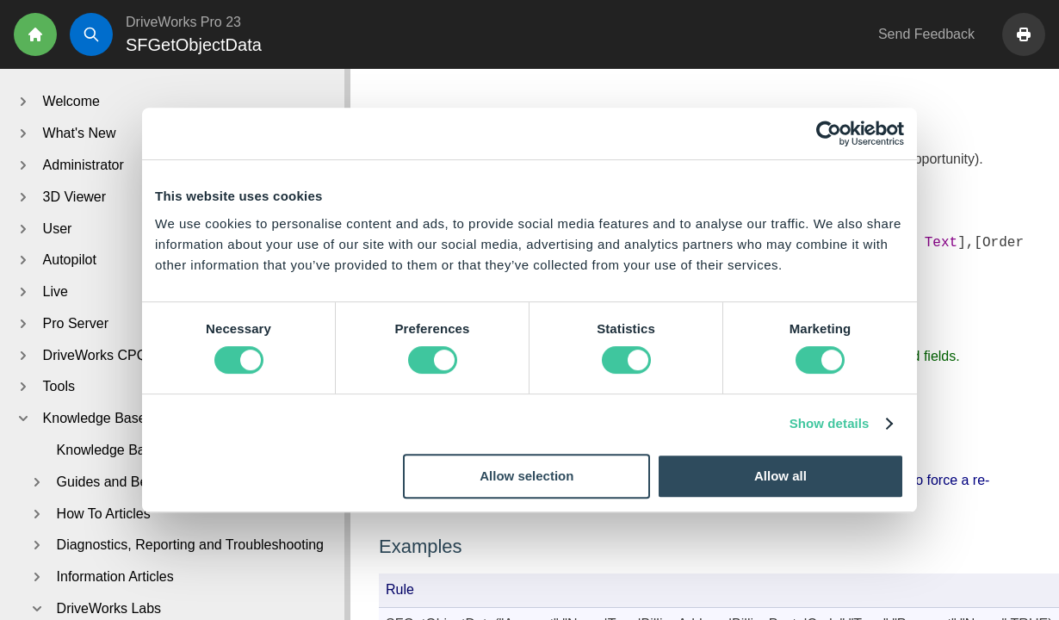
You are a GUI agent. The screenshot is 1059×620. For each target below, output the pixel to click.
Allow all (780, 475)
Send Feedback (926, 34)
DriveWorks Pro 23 (183, 22)
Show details (830, 423)
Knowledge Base (108, 450)
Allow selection (526, 475)
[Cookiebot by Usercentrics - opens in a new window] (828, 133)
